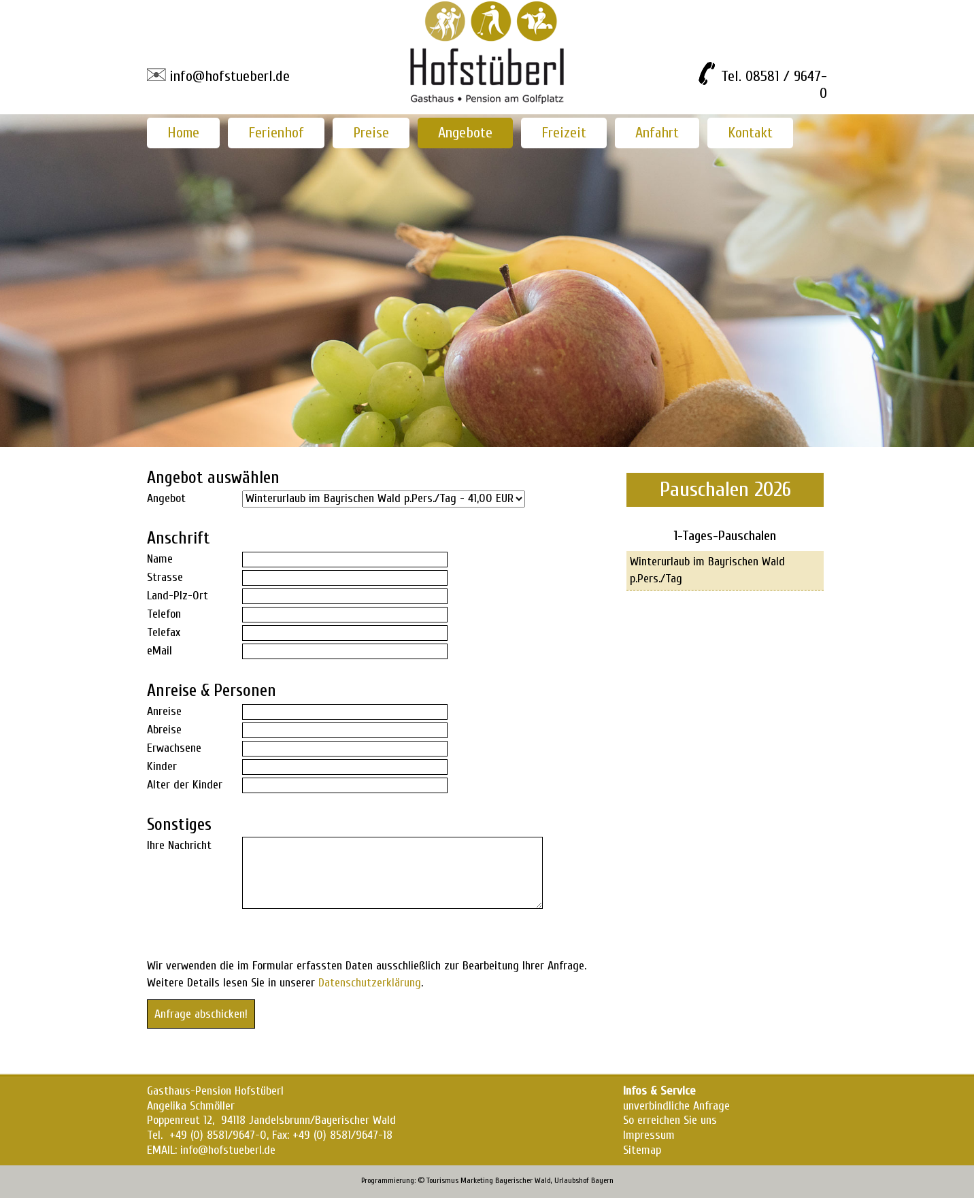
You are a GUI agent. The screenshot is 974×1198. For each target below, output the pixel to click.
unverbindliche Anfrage (676, 1106)
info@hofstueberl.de (229, 76)
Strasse (165, 577)
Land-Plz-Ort (177, 595)
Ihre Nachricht (179, 845)
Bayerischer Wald (523, 1180)
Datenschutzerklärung (369, 983)
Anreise (164, 711)
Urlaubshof (571, 1180)
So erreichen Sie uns (670, 1120)
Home (183, 133)
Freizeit (563, 133)
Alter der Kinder (184, 785)
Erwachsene (174, 748)
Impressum (649, 1135)
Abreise (164, 729)
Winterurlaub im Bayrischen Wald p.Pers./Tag (707, 570)
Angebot (166, 498)
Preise (371, 133)
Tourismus (442, 1180)
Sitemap (642, 1150)
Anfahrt (657, 133)
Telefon (164, 614)
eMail (159, 651)
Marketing (476, 1180)
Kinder (162, 766)
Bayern (602, 1180)
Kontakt (750, 133)
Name (160, 559)
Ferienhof (276, 133)
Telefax (163, 632)
